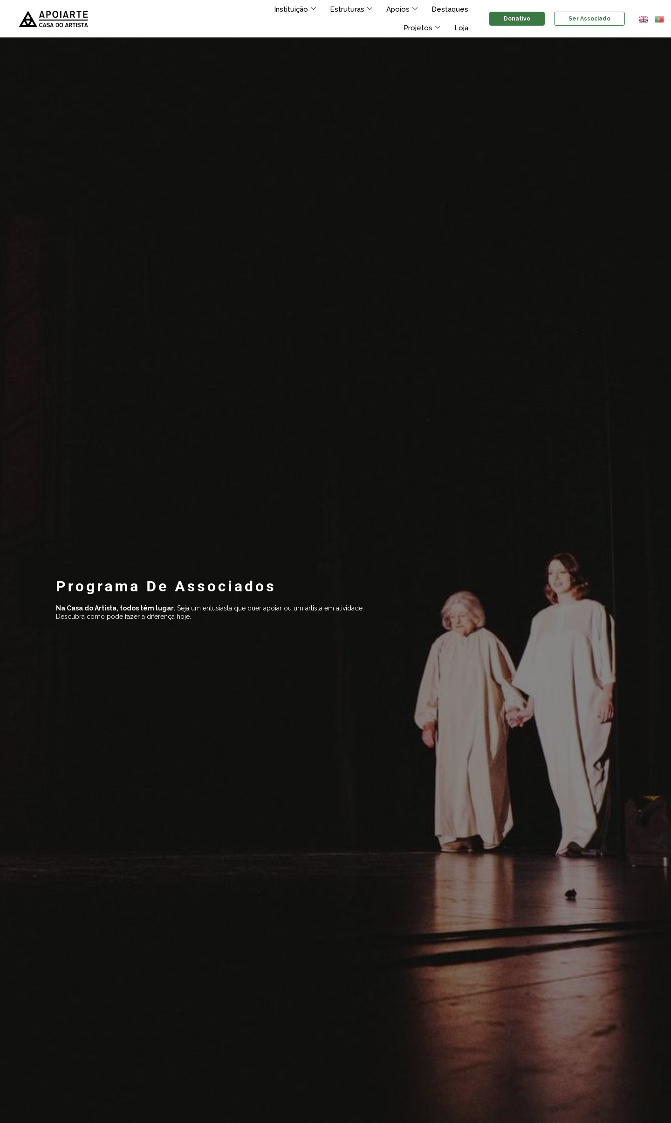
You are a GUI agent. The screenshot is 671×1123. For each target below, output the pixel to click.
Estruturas (309, 9)
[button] (644, 19)
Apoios (357, 9)
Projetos (451, 9)
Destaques (403, 9)
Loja (461, 28)
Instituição (255, 9)
